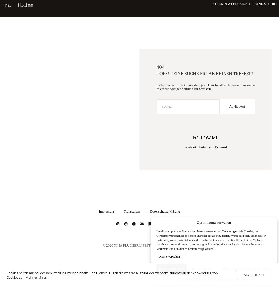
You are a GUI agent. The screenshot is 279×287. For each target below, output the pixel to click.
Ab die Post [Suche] (237, 106)
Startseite (205, 89)
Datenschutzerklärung (165, 211)
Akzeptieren (254, 275)
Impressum (106, 211)
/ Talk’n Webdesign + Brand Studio (245, 4)
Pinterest (221, 147)
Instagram (206, 147)
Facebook (190, 147)
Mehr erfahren (36, 277)
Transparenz (132, 211)
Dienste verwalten (169, 256)
